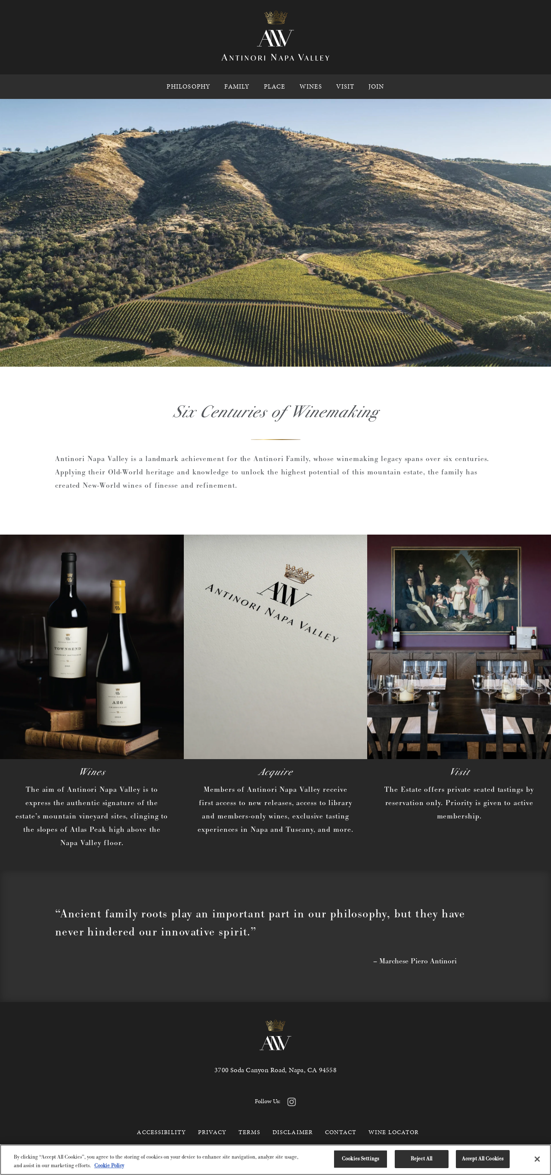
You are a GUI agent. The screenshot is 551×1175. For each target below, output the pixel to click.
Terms (249, 1132)
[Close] (537, 1159)
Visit (345, 86)
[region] (275, 1159)
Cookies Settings (360, 1158)
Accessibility (161, 1132)
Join (376, 86)
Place (275, 86)
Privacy (212, 1132)
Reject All (421, 1158)
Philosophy (188, 86)
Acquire (275, 772)
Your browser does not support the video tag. (275, 233)
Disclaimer (292, 1132)
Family (237, 86)
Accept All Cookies (482, 1158)
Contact (340, 1132)
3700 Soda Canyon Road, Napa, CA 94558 (275, 1070)
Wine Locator (393, 1132)
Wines (311, 86)
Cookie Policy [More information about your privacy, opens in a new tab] (109, 1165)
